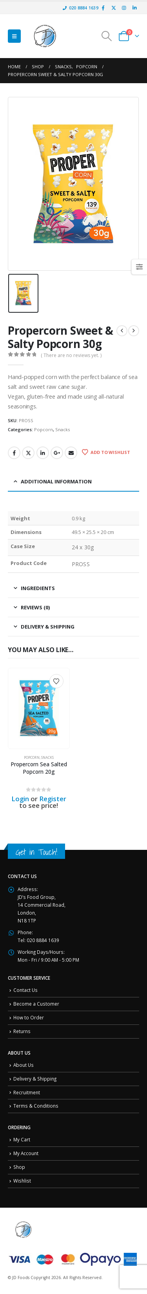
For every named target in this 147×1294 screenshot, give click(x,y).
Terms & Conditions (35, 1106)
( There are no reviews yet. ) (71, 355)
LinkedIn (42, 453)
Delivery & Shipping (34, 1078)
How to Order (28, 1017)
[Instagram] (124, 8)
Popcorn (43, 429)
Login (20, 798)
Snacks (62, 429)
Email (71, 453)
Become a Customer (36, 1004)
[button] (14, 36)
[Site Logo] (45, 36)
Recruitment (26, 1092)
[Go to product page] (38, 708)
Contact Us (25, 990)
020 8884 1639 (80, 8)
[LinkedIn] (134, 8)
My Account (25, 1153)
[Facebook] (103, 8)
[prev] (121, 330)
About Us (23, 1065)
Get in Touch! (36, 852)
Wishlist (22, 1180)
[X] (113, 8)
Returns (22, 1031)
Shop (19, 1167)
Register (52, 798)
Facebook (14, 453)
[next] (133, 330)
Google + (57, 453)
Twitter (28, 453)
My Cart (21, 1139)
